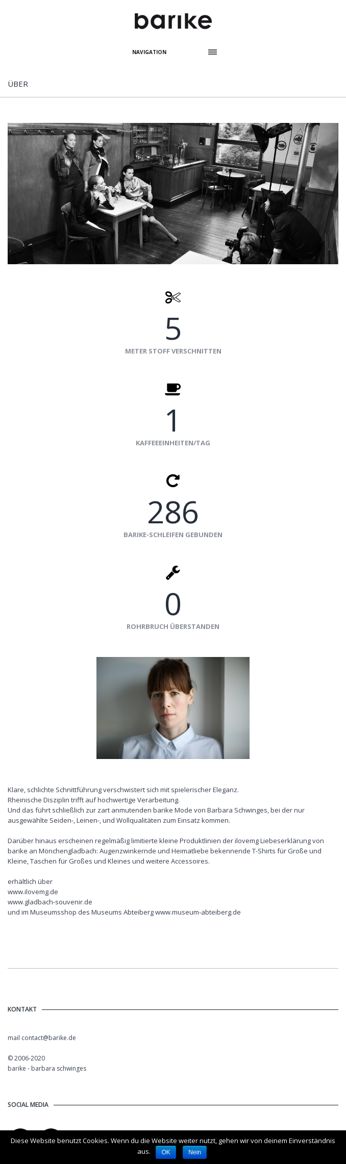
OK (165, 1152)
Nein (194, 1152)
